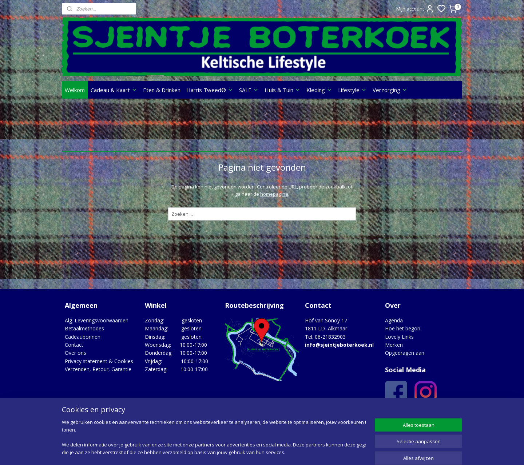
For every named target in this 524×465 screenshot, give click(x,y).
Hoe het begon (402, 328)
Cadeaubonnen (82, 336)
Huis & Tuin (283, 90)
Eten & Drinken (161, 90)
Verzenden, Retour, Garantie (98, 369)
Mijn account (415, 8)
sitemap (290, 451)
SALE (249, 90)
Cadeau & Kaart (114, 90)
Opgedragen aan (404, 352)
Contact (74, 344)
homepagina (274, 194)
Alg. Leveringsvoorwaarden (96, 320)
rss (306, 451)
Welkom (75, 90)
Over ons (75, 352)
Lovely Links (399, 336)
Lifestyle (352, 90)
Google (446, 415)
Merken (394, 344)
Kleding (319, 90)
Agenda (394, 320)
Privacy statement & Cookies (99, 361)
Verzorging (390, 90)
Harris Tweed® (209, 90)
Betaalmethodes (84, 328)
